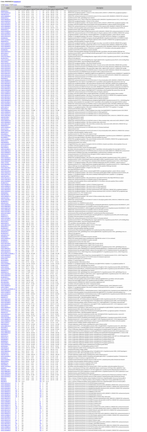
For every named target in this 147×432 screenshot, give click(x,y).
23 (15, 41)
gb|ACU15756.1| (5, 129)
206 (16, 299)
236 (16, 359)
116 (16, 169)
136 (16, 391)
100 (16, 150)
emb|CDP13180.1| (5, 194)
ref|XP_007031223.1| (5, 36)
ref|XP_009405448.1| (5, 396)
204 (16, 309)
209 (16, 310)
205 (16, 305)
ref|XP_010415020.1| (5, 403)
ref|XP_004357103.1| (5, 299)
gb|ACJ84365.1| (4, 54)
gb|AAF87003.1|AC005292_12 (8, 289)
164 (16, 423)
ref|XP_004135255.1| (5, 245)
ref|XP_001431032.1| (5, 376)
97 (15, 147)
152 (16, 218)
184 (16, 270)
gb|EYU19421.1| (4, 53)
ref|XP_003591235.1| (5, 51)
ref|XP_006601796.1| (5, 150)
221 (16, 321)
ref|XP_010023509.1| (5, 199)
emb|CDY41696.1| (5, 117)
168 (16, 248)
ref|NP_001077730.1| (5, 174)
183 (16, 272)
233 (16, 349)
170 (16, 251)
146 (16, 396)
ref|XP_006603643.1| (5, 70)
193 (16, 285)
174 (16, 245)
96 (15, 118)
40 (15, 66)
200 (16, 302)
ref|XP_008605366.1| (5, 300)
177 (16, 260)
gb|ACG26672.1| (5, 145)
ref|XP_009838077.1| (5, 319)
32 (15, 54)
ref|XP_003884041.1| (5, 321)
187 (16, 273)
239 (16, 366)
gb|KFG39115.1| (4, 336)
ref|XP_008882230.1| (5, 332)
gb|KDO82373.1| (5, 246)
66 (15, 403)
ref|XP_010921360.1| (5, 115)
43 (15, 70)
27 (15, 48)
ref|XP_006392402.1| (5, 100)
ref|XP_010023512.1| (5, 408)
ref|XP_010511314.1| (5, 418)
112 (16, 393)
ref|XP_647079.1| (5, 267)
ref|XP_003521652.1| (5, 75)
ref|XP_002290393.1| (5, 374)
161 (16, 233)
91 (15, 142)
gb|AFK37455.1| (4, 58)
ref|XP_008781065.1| (5, 83)
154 (16, 221)
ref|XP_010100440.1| (5, 181)
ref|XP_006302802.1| (5, 105)
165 (16, 238)
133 (16, 191)
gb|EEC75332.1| (4, 140)
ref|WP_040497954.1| (6, 373)
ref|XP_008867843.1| (5, 331)
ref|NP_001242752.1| (5, 154)
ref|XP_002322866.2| (5, 317)
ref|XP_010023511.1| (5, 172)
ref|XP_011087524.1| (5, 400)
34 (15, 56)
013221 (7, 4)
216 (16, 324)
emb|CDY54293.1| (5, 176)
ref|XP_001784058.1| (5, 230)
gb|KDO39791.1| (5, 29)
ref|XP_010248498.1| (5, 139)
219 (16, 346)
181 (16, 265)
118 (16, 171)
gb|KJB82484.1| (4, 38)
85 (15, 132)
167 (16, 246)
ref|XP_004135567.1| (5, 65)
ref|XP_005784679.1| (5, 294)
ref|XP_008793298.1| (5, 98)
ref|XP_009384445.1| (5, 122)
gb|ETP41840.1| (4, 346)
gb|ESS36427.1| (4, 329)
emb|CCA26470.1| (5, 322)
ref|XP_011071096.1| (5, 218)
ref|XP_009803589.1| (5, 206)
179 (16, 262)
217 (16, 327)
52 (15, 85)
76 (15, 115)
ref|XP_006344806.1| (5, 417)
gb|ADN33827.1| (5, 241)
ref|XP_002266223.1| (5, 157)
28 (15, 417)
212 (16, 312)
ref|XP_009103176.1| (5, 420)
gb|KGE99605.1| (4, 364)
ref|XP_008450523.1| (5, 413)
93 (15, 144)
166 (16, 240)
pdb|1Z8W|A (4, 381)
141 (16, 199)
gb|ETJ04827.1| (4, 358)
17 (15, 33)
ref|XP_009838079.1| (5, 285)
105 (16, 157)
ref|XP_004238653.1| (5, 184)
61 (15, 97)
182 (16, 267)
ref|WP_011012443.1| (6, 366)
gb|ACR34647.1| (4, 280)
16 (15, 31)
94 (15, 145)
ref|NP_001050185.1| (5, 144)
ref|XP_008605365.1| (5, 351)
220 (40, 321)
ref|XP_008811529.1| (5, 425)
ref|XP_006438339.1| (5, 255)
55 (15, 86)
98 (15, 405)
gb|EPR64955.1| (4, 341)
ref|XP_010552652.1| (5, 191)
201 (16, 297)
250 (16, 381)
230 (16, 341)
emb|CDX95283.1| (5, 118)
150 (16, 214)
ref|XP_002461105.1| (5, 73)
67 (15, 418)
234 (16, 354)
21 (15, 38)
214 (16, 326)
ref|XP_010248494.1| (5, 430)
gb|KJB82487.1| (4, 240)
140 (16, 198)
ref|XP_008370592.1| (5, 423)
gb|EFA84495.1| (4, 295)
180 (16, 263)
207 (16, 294)
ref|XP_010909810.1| (5, 112)
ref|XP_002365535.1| (5, 344)
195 (16, 289)
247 (16, 376)
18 (15, 34)
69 (15, 103)
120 (16, 395)
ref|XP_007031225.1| (5, 48)
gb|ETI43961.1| (4, 327)
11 (15, 383)
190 (16, 280)
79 (15, 124)
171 (16, 255)
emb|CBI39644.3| (5, 142)
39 (15, 65)
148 (16, 209)
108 (16, 162)
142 (16, 203)
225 (16, 329)
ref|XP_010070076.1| (5, 386)
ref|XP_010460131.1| (5, 406)
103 (16, 156)
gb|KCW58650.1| (5, 147)
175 (16, 257)
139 (16, 196)
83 (15, 129)
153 (16, 219)
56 (15, 88)
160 (16, 230)
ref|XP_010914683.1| (5, 103)
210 (16, 319)
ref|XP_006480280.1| (5, 26)
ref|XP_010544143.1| (5, 127)
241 (16, 363)
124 (16, 420)
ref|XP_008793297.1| (5, 97)
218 (16, 315)
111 (16, 164)
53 (15, 385)
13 (15, 415)
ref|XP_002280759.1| (5, 12)
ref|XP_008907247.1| (5, 326)
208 (16, 317)
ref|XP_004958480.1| (5, 85)
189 (16, 278)
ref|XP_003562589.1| (5, 388)
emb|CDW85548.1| (5, 283)
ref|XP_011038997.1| (5, 92)
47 (15, 76)
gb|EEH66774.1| (4, 363)
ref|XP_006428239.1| (5, 19)
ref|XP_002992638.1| (5, 204)
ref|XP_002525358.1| (5, 171)
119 (16, 172)
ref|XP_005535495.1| (5, 314)
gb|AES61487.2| (4, 228)
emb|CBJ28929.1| (5, 315)
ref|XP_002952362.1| (5, 273)
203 (16, 304)
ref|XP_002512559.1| (5, 34)
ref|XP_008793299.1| (5, 76)
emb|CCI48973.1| (5, 349)
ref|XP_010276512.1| (5, 63)
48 (15, 78)
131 (16, 189)
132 (16, 430)
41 (15, 68)
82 (15, 388)
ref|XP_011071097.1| (5, 211)
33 (15, 413)
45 (15, 73)
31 (15, 53)
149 (16, 213)
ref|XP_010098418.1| (5, 93)
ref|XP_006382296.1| (5, 28)
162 (16, 235)
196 (16, 292)
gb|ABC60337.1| (4, 277)
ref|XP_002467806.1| (5, 135)
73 (15, 112)
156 (16, 225)
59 (15, 93)
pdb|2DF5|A (3, 368)
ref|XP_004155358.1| (5, 243)
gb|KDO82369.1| (5, 265)
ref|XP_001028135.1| (5, 310)
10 (15, 22)
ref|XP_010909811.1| (5, 186)
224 (16, 353)
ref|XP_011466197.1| (5, 43)
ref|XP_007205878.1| (5, 31)
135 (16, 193)
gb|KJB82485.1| (4, 236)
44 (15, 71)
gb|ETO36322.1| (4, 262)
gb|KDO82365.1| (5, 231)
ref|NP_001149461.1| (5, 102)
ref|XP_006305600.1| (5, 159)
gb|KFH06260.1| (4, 339)
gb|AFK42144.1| (4, 233)
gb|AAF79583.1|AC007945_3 (7, 253)
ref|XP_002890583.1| (5, 152)
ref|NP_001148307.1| (5, 149)
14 (15, 26)
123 (16, 390)
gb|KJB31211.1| (4, 214)
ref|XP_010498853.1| (5, 427)
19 (15, 29)
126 (16, 181)
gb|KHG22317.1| (5, 216)
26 (15, 46)
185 (16, 268)
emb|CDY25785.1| (5, 198)
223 (16, 351)
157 (16, 226)
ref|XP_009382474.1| (5, 120)
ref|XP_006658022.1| (5, 80)
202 (16, 307)
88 (15, 135)
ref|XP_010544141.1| (5, 113)
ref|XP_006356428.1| (5, 390)
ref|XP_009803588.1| (5, 209)
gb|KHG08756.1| (5, 41)
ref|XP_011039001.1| (5, 415)
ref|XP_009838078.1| (5, 304)
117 (16, 174)
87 (15, 110)
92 (15, 140)
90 (15, 139)
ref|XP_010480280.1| (5, 401)
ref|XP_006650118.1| (5, 130)
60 (15, 95)
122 (16, 177)
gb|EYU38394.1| (4, 61)
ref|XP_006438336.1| (5, 161)
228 (16, 337)
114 (16, 166)
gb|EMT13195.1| (5, 132)
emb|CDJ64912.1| (5, 347)
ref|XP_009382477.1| (5, 196)
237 (16, 361)
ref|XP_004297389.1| (5, 167)
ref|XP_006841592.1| (5, 248)
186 (16, 275)
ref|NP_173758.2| (5, 162)
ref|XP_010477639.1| (5, 428)
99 (15, 149)
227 (16, 336)
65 (40, 98)
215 (16, 331)
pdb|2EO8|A (3, 379)
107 (16, 161)
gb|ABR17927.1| (4, 182)
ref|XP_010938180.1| (5, 422)
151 (16, 216)
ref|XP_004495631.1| (5, 44)
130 (16, 187)
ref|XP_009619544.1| (5, 189)
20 (15, 36)
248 (16, 378)
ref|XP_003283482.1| (5, 268)
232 (16, 344)
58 (15, 92)
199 (40, 290)
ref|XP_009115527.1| (5, 177)
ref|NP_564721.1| (5, 107)
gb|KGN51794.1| (5, 203)
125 (16, 179)
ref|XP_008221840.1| (5, 411)
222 (16, 347)
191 (16, 282)
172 (16, 241)
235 (16, 356)
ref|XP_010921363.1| (5, 179)
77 (15, 120)
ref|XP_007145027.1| (5, 219)
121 (16, 176)
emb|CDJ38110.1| (5, 324)
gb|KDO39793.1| (5, 226)
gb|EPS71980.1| (4, 258)
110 (16, 428)
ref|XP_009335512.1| (5, 95)
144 (16, 206)
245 (16, 373)
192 (16, 287)
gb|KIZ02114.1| (4, 312)
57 (15, 90)
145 (16, 208)
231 (16, 342)
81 (15, 125)
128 (16, 184)
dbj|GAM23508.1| (5, 282)
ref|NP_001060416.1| (5, 81)
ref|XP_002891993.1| (5, 110)
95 (15, 117)
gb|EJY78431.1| (4, 305)
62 (15, 98)
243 (16, 364)
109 (16, 406)
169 (16, 250)
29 (15, 49)
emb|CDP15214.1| (5, 14)
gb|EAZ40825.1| (4, 134)
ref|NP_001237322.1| (5, 71)
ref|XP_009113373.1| (5, 410)
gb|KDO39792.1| (5, 17)
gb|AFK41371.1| (4, 166)
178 (16, 258)
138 (16, 201)
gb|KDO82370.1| (5, 270)
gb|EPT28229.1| (4, 334)
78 (15, 122)
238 (16, 358)
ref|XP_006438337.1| (5, 251)
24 (15, 43)
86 (15, 134)
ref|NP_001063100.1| (5, 90)
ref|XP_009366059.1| (5, 46)
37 (15, 61)
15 (15, 28)
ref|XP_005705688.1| (5, 278)
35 (15, 58)
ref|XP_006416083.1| (5, 164)
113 (16, 411)
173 (16, 243)
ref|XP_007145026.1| (5, 56)
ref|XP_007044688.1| (5, 263)
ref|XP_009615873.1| (5, 398)
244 (16, 371)
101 (16, 152)
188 (16, 277)
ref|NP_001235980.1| (5, 86)
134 (16, 408)
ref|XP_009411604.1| (5, 124)
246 (16, 374)
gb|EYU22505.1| (4, 221)
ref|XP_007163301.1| (5, 60)
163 (16, 236)
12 (15, 24)
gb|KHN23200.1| (5, 156)
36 (15, 60)
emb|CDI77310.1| (5, 354)
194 (16, 283)
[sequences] (17, 1)
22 (15, 39)
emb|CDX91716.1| (5, 235)
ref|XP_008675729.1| (5, 225)
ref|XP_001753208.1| (5, 213)
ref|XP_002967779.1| (5, 208)
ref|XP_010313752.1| (5, 383)
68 (15, 102)
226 (16, 334)
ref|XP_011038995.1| (5, 33)
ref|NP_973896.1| (5, 287)
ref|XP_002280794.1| (5, 21)
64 (40, 100)
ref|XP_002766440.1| (5, 302)
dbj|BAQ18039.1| (5, 361)
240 (16, 368)
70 (15, 105)
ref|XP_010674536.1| (5, 68)
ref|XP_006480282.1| (5, 16)
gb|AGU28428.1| (5, 260)
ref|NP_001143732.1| (5, 250)
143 (16, 204)
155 (16, 223)
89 (15, 137)
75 (15, 113)
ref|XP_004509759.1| (5, 238)
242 (16, 369)
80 (15, 127)
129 (16, 186)
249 (16, 379)
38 (15, 63)
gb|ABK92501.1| (5, 201)
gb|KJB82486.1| (4, 49)
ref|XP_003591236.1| (5, 275)
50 (15, 81)
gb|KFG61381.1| (4, 337)
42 (15, 422)
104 (16, 427)
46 (15, 75)
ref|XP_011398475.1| (5, 292)
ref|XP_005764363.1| (5, 290)
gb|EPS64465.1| (4, 78)
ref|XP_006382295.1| (5, 88)
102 (16, 154)
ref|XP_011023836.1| (5, 39)
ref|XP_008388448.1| (5, 385)
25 (15, 44)
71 (15, 107)
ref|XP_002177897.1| (5, 369)
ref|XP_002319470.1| (5, 24)
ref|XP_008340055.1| (5, 395)
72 (15, 108)
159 (16, 231)
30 (15, 51)
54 (15, 386)
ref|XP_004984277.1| (5, 405)
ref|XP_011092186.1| (5, 22)
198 (16, 290)
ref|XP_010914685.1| (5, 187)
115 (16, 167)
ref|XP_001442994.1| (5, 359)
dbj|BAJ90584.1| (4, 108)
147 (16, 211)
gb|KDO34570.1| (5, 353)
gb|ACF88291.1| (4, 137)
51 (15, 83)
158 (16, 228)
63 (40, 401)
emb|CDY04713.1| (5, 169)
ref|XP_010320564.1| (5, 257)
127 (16, 182)
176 (16, 253)
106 (16, 159)
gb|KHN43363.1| (5, 125)
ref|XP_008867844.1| (5, 371)
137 (16, 194)
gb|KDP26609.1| (4, 193)
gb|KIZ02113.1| (4, 297)
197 (16, 295)
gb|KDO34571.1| (5, 309)
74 (15, 410)
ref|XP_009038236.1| (5, 307)
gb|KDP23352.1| (4, 11)
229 (16, 339)
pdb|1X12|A (3, 378)
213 (16, 322)
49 (15, 80)
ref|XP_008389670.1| (5, 393)
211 (16, 314)
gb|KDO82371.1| (5, 272)
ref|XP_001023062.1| (5, 356)
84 (15, 130)
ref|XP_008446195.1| (5, 391)
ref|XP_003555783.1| (5, 66)
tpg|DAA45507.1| (5, 223)
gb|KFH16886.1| (4, 342)
